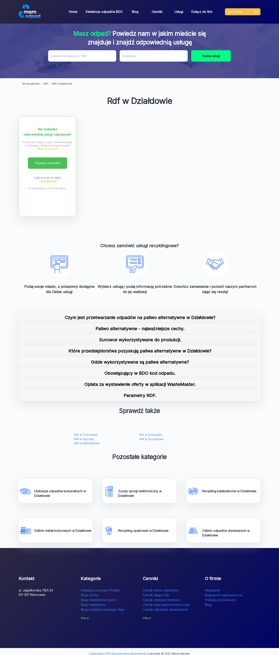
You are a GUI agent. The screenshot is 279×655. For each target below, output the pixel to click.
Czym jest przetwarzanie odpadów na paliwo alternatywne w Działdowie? (140, 313)
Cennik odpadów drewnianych (165, 605)
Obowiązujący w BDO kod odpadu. (139, 369)
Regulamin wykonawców (223, 591)
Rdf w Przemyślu (151, 430)
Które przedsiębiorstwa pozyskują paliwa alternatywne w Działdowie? (139, 346)
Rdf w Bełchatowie (87, 439)
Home (73, 12)
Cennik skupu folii (156, 591)
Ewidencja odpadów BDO (104, 12)
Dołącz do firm (201, 12)
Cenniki (157, 12)
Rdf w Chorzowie (86, 430)
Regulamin (212, 586)
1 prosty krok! (47, 177)
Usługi (178, 12)
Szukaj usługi (211, 56)
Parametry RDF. (140, 391)
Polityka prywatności (220, 595)
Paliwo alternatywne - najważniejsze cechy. (139, 324)
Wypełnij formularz (48, 158)
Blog (135, 12)
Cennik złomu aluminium (161, 586)
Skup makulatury (93, 600)
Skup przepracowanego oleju (102, 605)
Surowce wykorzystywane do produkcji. (140, 335)
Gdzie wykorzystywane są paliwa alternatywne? (140, 358)
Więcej (85, 613)
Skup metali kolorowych (98, 595)
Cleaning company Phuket (100, 586)
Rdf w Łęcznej (84, 434)
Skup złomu (89, 591)
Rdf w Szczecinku (152, 434)
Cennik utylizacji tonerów (161, 595)
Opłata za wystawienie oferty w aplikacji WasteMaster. (140, 380)
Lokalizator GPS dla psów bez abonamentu (117, 649)
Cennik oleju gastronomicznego (166, 600)
